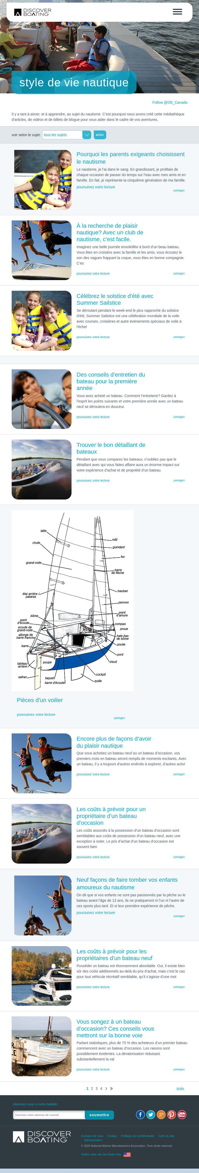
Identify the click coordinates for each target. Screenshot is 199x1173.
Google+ (161, 1114)
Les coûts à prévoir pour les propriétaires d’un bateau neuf (114, 954)
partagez (179, 273)
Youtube (182, 1114)
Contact (112, 1135)
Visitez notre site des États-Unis (101, 1154)
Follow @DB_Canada (169, 102)
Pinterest (171, 1114)
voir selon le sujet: (26, 135)
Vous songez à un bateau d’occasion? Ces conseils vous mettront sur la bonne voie (115, 1028)
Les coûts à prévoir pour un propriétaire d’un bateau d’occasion (111, 816)
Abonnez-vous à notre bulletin (35, 1104)
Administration (93, 1140)
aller (100, 135)
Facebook (140, 1114)
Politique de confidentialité (137, 1135)
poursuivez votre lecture (93, 273)
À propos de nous (92, 1135)
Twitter (151, 1114)
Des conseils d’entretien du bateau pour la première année (111, 381)
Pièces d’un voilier (40, 700)
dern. (111, 1088)
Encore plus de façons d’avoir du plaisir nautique (114, 742)
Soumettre (100, 1115)
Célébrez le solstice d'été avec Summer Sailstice (115, 299)
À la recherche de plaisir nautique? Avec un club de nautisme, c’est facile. (110, 233)
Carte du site (166, 1135)
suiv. (106, 1088)
